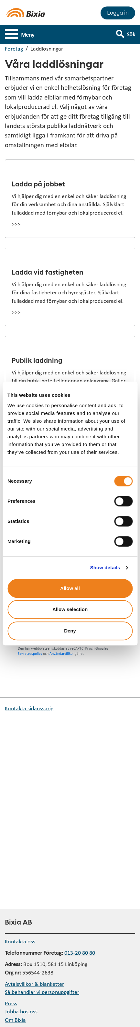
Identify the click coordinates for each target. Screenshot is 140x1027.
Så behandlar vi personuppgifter (42, 992)
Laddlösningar (46, 48)
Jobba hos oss (21, 1011)
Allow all (70, 588)
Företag (14, 48)
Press (11, 1003)
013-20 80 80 (79, 953)
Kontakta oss (20, 941)
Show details (105, 567)
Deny (70, 630)
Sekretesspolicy (30, 653)
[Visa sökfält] (130, 31)
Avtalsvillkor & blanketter (34, 984)
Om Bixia (15, 1020)
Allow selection (70, 609)
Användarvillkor (61, 653)
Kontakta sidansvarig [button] (29, 708)
